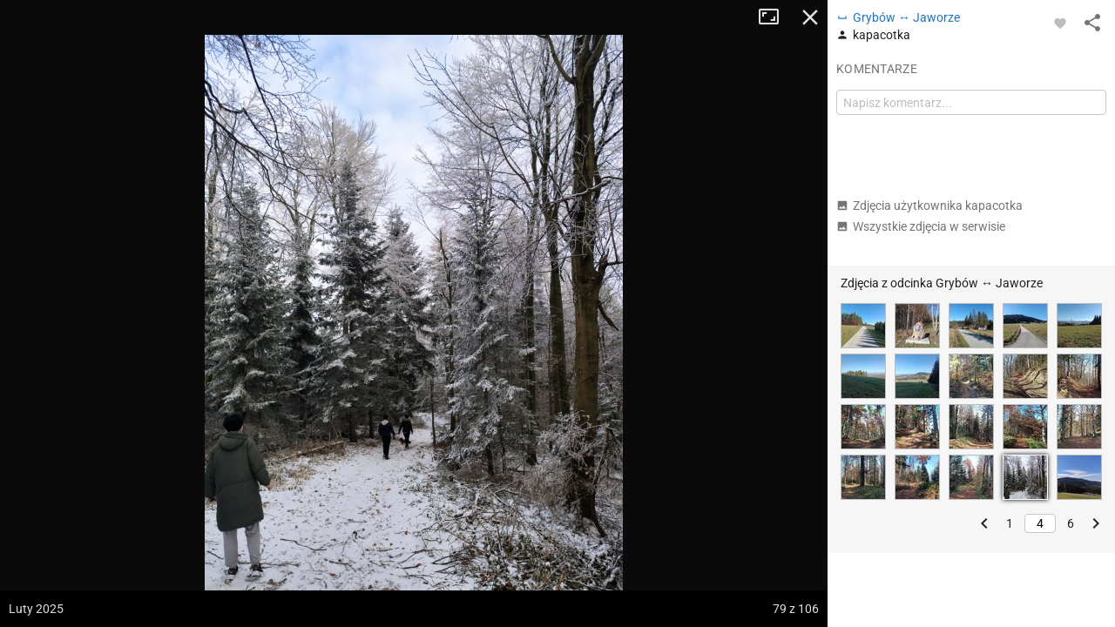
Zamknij (810, 17)
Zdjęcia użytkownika (929, 205)
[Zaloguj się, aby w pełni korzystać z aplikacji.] (1060, 23)
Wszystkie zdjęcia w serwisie (920, 226)
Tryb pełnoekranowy (775, 17)
